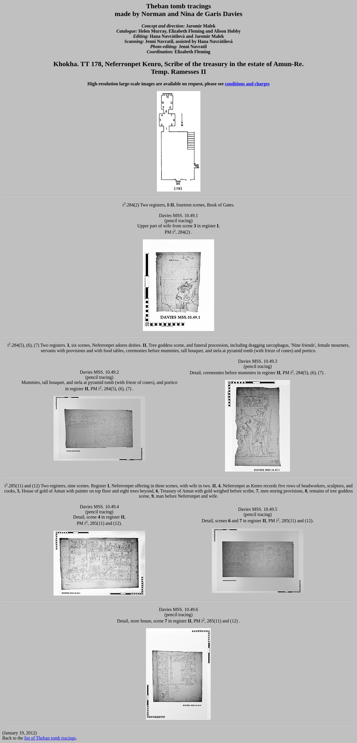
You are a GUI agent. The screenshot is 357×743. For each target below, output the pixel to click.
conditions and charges (247, 83)
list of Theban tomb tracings (50, 738)
